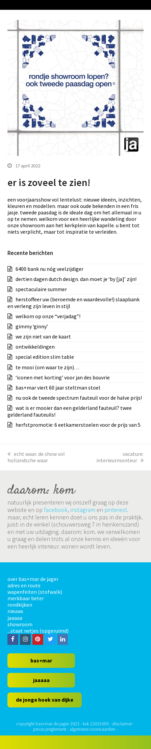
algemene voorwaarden (92, 729)
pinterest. (116, 510)
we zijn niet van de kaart (43, 336)
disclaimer (122, 724)
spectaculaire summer (41, 289)
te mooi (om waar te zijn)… (47, 367)
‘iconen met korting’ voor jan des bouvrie (63, 377)
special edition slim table (45, 356)
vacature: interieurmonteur (120, 457)
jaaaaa (14, 617)
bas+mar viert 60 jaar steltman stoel (58, 387)
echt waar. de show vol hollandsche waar (36, 457)
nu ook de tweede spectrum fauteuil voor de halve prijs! (79, 397)
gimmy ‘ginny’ (32, 326)
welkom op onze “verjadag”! (48, 316)
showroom (19, 624)
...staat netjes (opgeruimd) (38, 630)
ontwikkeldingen (35, 346)
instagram (82, 510)
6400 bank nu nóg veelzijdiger (49, 268)
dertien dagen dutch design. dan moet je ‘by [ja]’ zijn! (76, 279)
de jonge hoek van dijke (44, 699)
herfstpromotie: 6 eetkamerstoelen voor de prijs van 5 (78, 424)
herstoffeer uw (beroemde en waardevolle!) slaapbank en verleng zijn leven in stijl (73, 302)
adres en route (24, 585)
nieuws (15, 611)
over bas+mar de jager (32, 579)
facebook (56, 510)
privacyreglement (49, 729)
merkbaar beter (25, 598)
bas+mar (41, 660)
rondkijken (19, 604)
